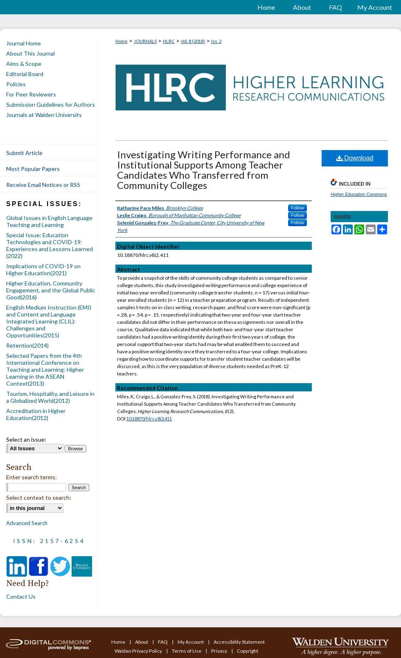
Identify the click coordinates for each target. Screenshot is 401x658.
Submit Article (24, 152)
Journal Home (23, 43)
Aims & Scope (23, 63)
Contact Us (21, 596)
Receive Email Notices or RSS (43, 184)
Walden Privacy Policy (139, 651)
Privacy (219, 651)
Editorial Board (24, 73)
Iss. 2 (216, 41)
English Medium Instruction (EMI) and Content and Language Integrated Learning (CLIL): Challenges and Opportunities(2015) (48, 321)
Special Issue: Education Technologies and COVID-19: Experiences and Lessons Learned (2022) (49, 245)
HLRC (169, 41)
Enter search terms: (31, 477)
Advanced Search (26, 523)
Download (355, 158)
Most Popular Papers (33, 168)
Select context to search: (38, 497)
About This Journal (30, 53)
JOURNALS (145, 41)
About (142, 642)
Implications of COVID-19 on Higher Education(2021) (43, 269)
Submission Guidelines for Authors (50, 104)
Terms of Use (187, 651)
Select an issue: (26, 439)
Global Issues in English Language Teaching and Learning (49, 221)
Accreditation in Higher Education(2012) (35, 414)
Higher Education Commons (359, 194)
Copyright (247, 651)
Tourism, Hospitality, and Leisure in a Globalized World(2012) (50, 397)
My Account (191, 642)
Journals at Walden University (44, 114)
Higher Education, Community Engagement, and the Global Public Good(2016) (50, 290)
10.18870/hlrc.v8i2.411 (149, 418)
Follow (297, 207)
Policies (16, 84)
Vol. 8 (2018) (193, 41)
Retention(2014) (27, 345)
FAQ (163, 642)
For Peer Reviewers (31, 94)
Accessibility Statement (239, 642)
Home (121, 41)
